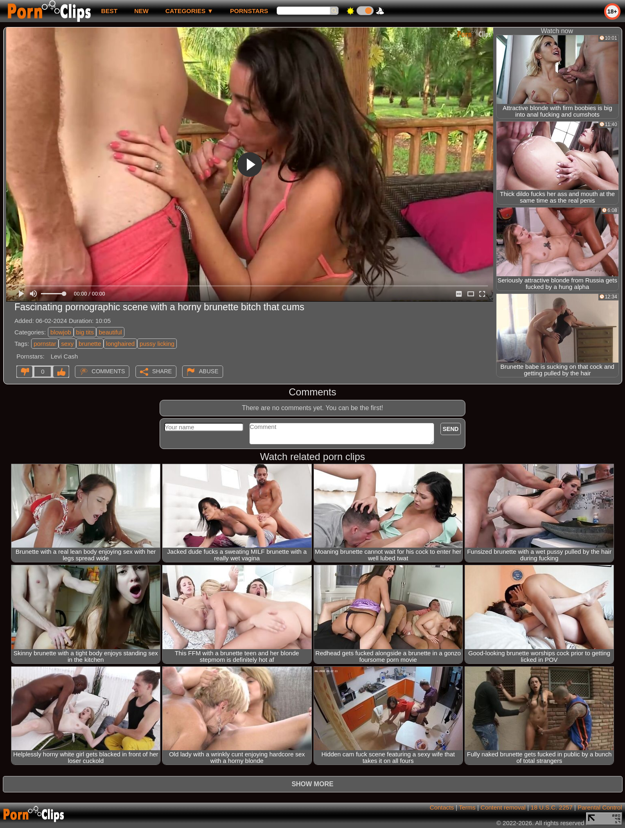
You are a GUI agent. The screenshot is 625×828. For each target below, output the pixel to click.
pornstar (45, 343)
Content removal (503, 807)
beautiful (110, 332)
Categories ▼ (189, 10)
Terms (467, 807)
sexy (67, 343)
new (141, 10)
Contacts (442, 807)
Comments (108, 371)
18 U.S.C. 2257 (551, 807)
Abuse (208, 371)
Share (162, 371)
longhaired (120, 343)
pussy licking (157, 343)
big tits (85, 332)
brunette (90, 343)
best (109, 10)
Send (451, 429)
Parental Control (600, 807)
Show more (312, 784)
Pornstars (249, 10)
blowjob (60, 332)
